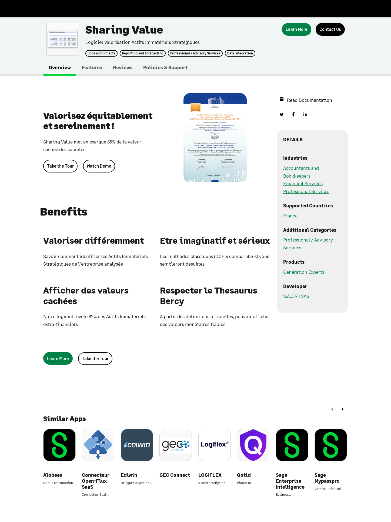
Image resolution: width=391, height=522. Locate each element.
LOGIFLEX (210, 475)
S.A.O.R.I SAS (296, 296)
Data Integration (240, 53)
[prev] (332, 409)
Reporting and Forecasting (142, 53)
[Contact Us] (330, 29)
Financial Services (303, 183)
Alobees (52, 475)
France (290, 215)
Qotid (244, 475)
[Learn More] (296, 29)
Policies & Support (165, 67)
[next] (342, 409)
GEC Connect (174, 475)
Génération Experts (303, 272)
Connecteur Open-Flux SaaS (95, 481)
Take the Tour (60, 165)
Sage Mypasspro (327, 478)
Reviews (122, 67)
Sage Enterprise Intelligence (290, 481)
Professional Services (306, 191)
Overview (60, 67)
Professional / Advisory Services (195, 53)
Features (92, 67)
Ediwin (129, 475)
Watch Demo (99, 165)
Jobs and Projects (101, 53)
